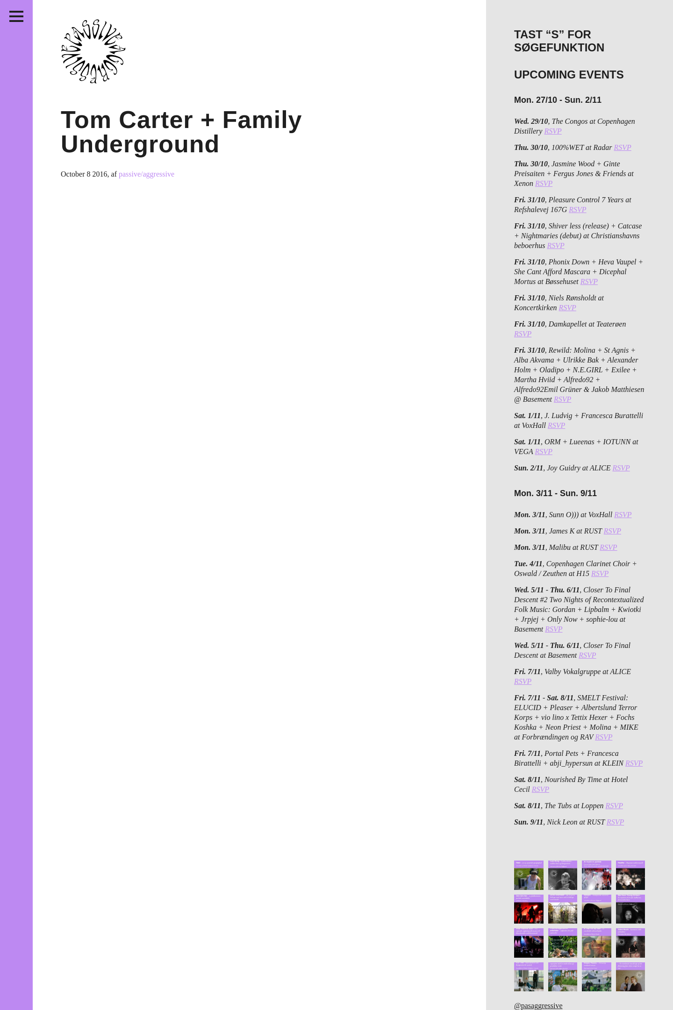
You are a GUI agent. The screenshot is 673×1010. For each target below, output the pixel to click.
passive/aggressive (146, 174)
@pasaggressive (538, 1006)
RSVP (552, 131)
